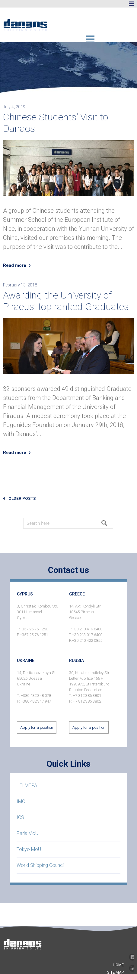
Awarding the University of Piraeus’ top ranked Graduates (66, 300)
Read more (14, 265)
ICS (20, 817)
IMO (21, 801)
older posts (22, 498)
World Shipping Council (41, 865)
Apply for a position (36, 727)
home (118, 965)
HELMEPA (27, 785)
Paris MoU (27, 833)
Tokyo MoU (29, 849)
